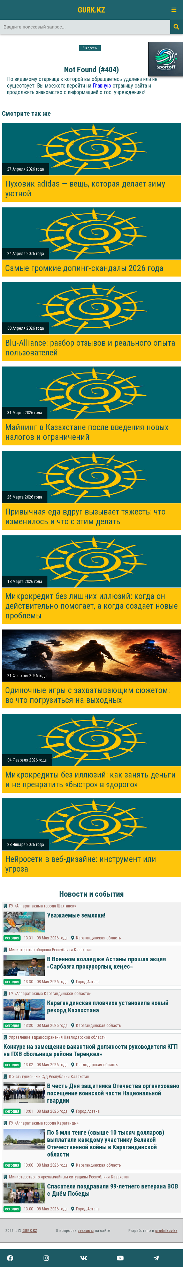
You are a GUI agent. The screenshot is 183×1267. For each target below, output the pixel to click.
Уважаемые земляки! (76, 915)
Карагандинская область (98, 938)
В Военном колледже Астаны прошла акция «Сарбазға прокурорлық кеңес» (106, 962)
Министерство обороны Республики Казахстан (50, 950)
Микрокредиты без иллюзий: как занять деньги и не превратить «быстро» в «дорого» (90, 779)
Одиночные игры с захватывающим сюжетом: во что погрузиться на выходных (87, 695)
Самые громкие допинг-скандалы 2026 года (84, 268)
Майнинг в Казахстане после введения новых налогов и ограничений (87, 432)
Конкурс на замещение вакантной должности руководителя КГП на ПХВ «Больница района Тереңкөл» (90, 1050)
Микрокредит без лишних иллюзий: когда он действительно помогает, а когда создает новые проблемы (91, 605)
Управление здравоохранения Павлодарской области (57, 1037)
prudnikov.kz (166, 1230)
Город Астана (88, 982)
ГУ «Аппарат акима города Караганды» (43, 1123)
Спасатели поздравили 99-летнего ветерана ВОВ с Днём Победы (112, 1190)
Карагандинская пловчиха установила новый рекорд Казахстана (107, 1006)
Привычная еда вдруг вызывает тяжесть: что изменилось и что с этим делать (85, 516)
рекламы (85, 1230)
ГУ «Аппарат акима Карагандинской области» (50, 994)
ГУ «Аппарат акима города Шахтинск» (42, 906)
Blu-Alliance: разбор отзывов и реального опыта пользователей (90, 347)
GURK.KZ (91, 9)
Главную (102, 85)
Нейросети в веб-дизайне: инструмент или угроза (80, 864)
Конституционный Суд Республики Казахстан (49, 1077)
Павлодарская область (96, 1065)
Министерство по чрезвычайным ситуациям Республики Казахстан (69, 1177)
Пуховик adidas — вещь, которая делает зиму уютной (85, 188)
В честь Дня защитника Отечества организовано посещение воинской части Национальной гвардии (113, 1093)
